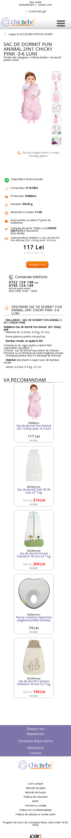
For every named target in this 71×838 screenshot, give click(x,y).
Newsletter (35, 734)
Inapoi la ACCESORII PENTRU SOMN (28, 34)
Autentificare (26, 4)
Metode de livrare (35, 792)
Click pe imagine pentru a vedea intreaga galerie (38, 154)
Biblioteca (35, 748)
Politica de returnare (36, 796)
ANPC (35, 801)
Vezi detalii (17, 233)
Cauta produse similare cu (34, 239)
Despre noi (35, 729)
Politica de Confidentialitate (35, 810)
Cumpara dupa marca (35, 741)
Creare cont (45, 4)
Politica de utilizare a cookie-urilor (35, 814)
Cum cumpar (35, 783)
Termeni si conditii (35, 805)
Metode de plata (35, 788)
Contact (35, 753)
